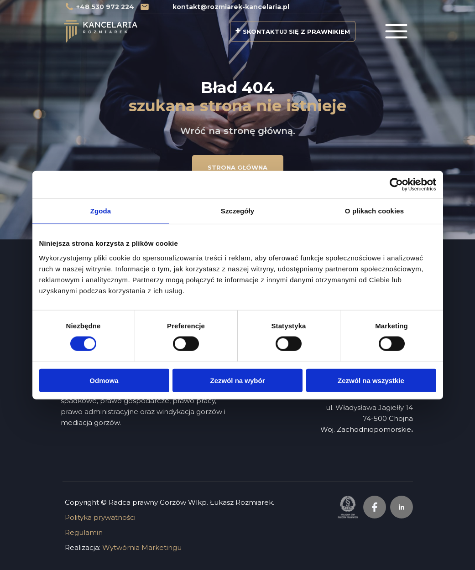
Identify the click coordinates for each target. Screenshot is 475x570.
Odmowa (103, 380)
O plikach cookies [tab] (374, 211)
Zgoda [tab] (100, 211)
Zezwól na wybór (237, 380)
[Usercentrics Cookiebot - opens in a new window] (396, 185)
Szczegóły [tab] (237, 211)
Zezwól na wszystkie (371, 380)
